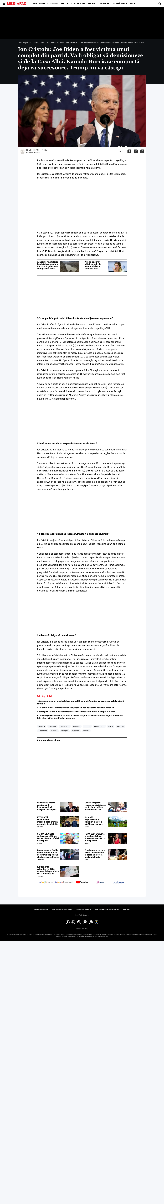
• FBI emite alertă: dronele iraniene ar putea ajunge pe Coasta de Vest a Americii (75, 708)
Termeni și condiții (83, 909)
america (41, 726)
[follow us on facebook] (118, 882)
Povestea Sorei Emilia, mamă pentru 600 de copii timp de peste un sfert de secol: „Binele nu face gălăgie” (48, 853)
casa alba (76, 726)
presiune (54, 731)
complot (87, 726)
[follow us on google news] (46, 882)
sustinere (76, 731)
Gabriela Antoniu (33, 152)
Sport (133, 4)
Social (91, 4)
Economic (52, 4)
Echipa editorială (41, 909)
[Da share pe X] (136, 151)
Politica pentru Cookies (62, 909)
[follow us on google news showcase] (64, 882)
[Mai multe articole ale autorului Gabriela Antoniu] (22, 151)
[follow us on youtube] (82, 882)
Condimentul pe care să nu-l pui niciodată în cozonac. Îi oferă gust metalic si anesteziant (95, 853)
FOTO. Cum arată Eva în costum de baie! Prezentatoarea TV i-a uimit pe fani (95, 837)
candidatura (64, 726)
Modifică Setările (82, 915)
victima (86, 731)
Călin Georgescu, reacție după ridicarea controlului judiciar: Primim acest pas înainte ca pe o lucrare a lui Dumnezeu (95, 806)
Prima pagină (23, 43)
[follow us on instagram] (100, 882)
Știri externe (78, 4)
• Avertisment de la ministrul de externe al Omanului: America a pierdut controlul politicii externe (80, 702)
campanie (52, 726)
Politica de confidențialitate (107, 909)
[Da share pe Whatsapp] (142, 151)
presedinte (42, 731)
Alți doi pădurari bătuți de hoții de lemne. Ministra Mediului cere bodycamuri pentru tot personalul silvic (94, 265)
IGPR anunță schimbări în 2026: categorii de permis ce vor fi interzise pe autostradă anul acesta (48, 870)
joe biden (120, 726)
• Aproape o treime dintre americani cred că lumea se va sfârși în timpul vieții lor (76, 711)
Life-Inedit (103, 4)
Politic (65, 4)
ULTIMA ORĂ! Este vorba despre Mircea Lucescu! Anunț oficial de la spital (48, 837)
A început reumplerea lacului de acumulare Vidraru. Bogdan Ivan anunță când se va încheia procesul (47, 265)
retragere (64, 731)
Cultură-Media (119, 4)
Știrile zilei (39, 4)
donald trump (99, 726)
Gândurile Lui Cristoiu (37, 43)
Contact (126, 909)
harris (110, 726)
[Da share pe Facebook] (129, 151)
